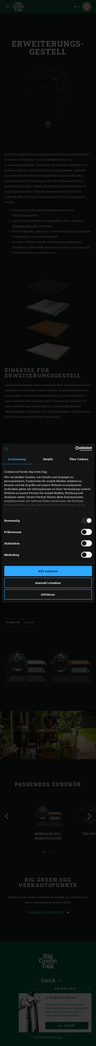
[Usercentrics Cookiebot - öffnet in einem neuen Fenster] (75, 448)
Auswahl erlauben (48, 583)
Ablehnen (48, 594)
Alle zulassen (48, 571)
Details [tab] (48, 459)
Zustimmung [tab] (17, 459)
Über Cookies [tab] (78, 459)
